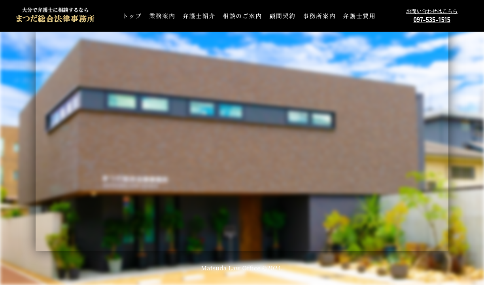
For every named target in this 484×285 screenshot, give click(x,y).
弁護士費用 (359, 15)
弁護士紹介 (199, 15)
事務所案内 (319, 15)
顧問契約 (282, 15)
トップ (132, 15)
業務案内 (162, 15)
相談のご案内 (242, 15)
